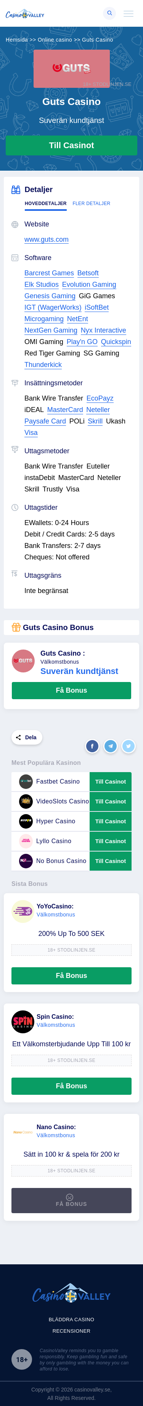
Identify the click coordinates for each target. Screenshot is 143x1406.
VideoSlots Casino (54, 801)
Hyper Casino (47, 821)
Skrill (95, 421)
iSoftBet (97, 307)
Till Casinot (71, 145)
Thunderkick (43, 364)
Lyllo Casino (45, 841)
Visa (31, 432)
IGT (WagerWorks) (53, 307)
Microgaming (44, 319)
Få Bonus (71, 690)
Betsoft (88, 273)
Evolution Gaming (89, 284)
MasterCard (65, 410)
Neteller (98, 410)
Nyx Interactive (103, 330)
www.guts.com (46, 239)
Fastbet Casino (49, 781)
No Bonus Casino (53, 861)
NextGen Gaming (50, 330)
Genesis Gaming (50, 296)
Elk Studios (41, 284)
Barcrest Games (49, 273)
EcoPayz (100, 398)
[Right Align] (109, 13)
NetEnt (77, 319)
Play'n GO (82, 342)
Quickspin (116, 342)
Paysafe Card (45, 421)
